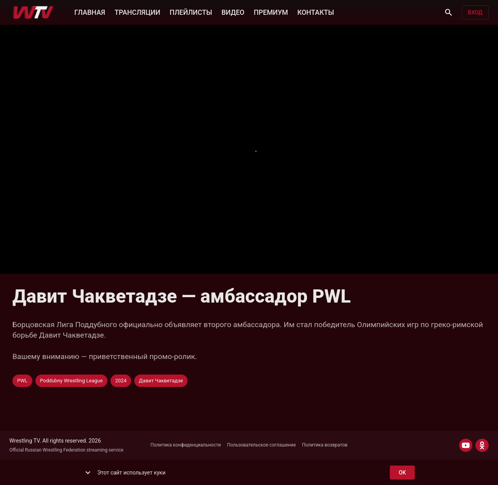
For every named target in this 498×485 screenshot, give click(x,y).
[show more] (88, 472)
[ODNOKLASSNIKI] (482, 445)
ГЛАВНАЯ (90, 11)
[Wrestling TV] (33, 12)
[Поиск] (448, 12)
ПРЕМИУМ (271, 11)
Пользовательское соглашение (261, 445)
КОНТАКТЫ (315, 11)
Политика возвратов (324, 445)
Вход (475, 12)
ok (402, 473)
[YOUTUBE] (465, 445)
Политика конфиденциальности (186, 445)
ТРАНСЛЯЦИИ (137, 11)
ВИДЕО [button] (233, 11)
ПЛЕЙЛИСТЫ (191, 11)
